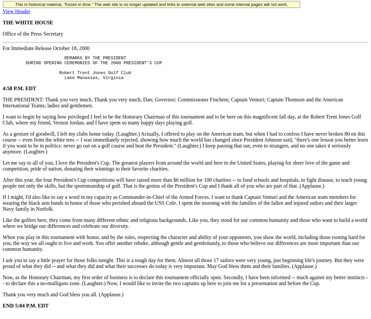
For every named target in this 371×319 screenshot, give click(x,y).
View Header (16, 11)
